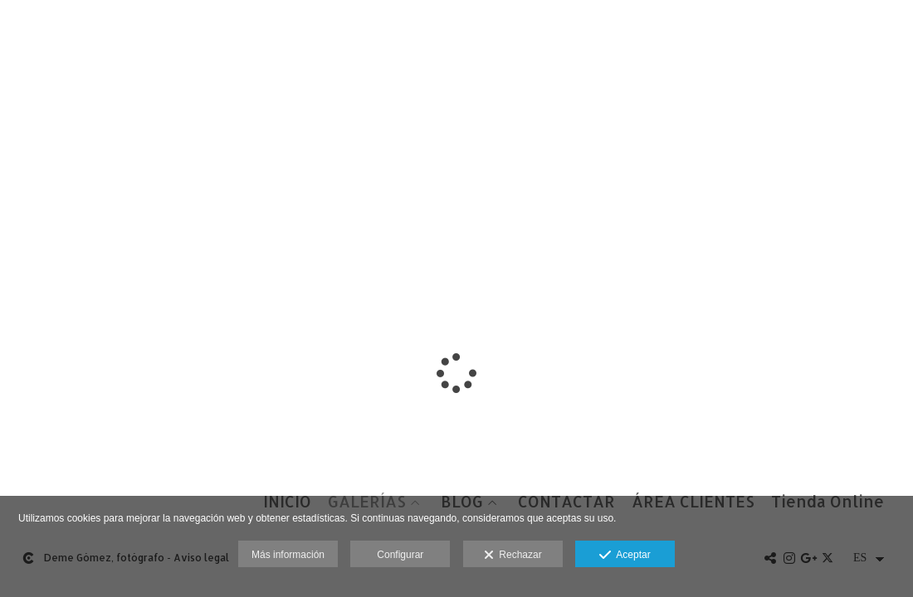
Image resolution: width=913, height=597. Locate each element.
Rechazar (513, 555)
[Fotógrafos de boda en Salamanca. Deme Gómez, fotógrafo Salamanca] (15, 31)
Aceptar (624, 555)
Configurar (400, 555)
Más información (288, 555)
